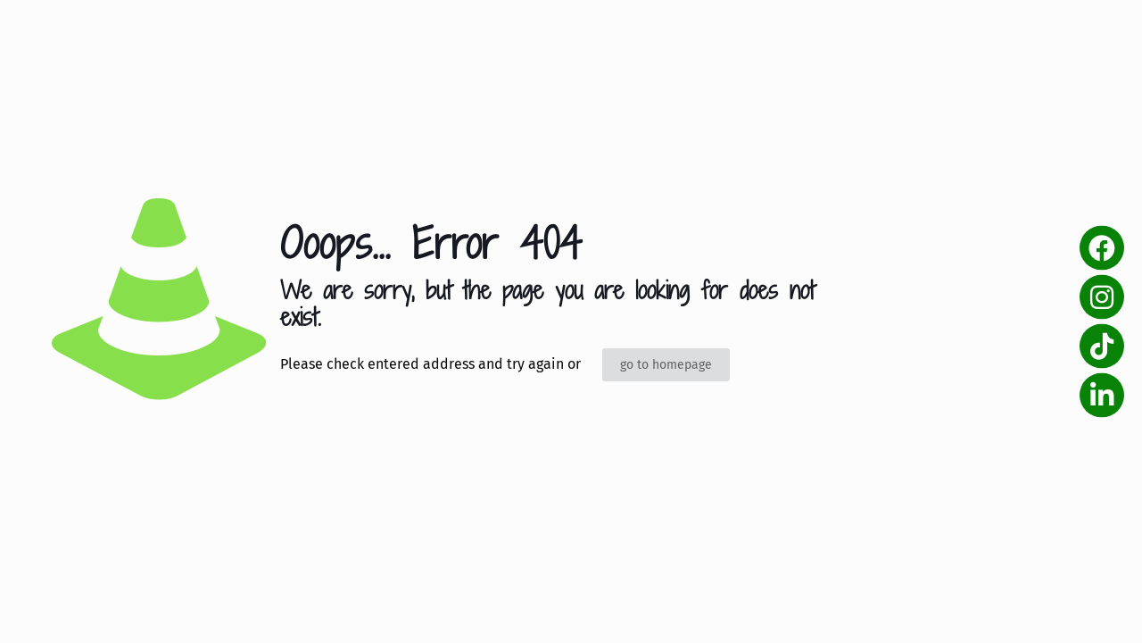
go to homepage (666, 364)
